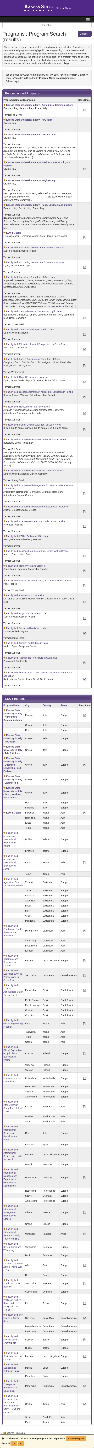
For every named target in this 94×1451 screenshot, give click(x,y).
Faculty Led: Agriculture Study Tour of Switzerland (31, 277)
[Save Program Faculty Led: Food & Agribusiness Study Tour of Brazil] (84, 365)
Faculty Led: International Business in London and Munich (35, 470)
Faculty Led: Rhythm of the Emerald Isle (26, 613)
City (27, 705)
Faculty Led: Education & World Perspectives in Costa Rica (36, 344)
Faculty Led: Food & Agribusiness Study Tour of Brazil (33, 359)
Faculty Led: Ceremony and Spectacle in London (30, 329)
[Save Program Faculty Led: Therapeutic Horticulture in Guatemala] (84, 662)
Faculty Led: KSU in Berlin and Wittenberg (27, 536)
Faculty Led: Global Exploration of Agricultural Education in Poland (39, 392)
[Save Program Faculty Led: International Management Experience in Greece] (84, 511)
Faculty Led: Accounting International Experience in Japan (35, 262)
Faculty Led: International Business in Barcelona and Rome (36, 439)
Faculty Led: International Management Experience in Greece (37, 506)
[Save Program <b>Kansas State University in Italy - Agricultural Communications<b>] (84, 110)
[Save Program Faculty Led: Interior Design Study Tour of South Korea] (84, 429)
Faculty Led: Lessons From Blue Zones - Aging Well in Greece (37, 551)
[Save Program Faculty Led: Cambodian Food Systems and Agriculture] (84, 318)
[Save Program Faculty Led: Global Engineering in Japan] (84, 382)
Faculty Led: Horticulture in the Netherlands (28, 406)
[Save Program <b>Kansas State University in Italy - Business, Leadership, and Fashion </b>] (84, 169)
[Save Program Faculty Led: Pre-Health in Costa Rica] (84, 602)
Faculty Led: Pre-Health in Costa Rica (25, 595)
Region (64, 705)
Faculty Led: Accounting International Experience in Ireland (35, 247)
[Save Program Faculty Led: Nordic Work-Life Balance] (84, 570)
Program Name (11, 705)
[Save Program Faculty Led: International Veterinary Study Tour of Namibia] (84, 526)
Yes (14, 1443)
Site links (47, 25)
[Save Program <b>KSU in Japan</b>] (84, 237)
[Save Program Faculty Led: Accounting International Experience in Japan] (84, 267)
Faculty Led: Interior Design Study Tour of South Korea (33, 424)
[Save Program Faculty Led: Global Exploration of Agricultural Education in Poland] (84, 396)
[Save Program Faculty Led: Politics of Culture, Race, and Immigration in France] (84, 585)
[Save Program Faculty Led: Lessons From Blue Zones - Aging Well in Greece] (84, 556)
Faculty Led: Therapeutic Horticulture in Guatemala (31, 658)
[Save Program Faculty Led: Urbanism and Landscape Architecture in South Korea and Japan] (84, 679)
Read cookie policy (76, 1439)
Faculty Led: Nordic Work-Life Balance (25, 566)
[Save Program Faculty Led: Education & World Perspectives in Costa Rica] (84, 349)
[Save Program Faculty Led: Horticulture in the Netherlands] (84, 413)
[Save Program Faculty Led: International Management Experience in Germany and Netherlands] (84, 493)
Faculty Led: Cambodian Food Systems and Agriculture (33, 311)
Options (84, 34)
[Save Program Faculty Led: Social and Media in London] (84, 633)
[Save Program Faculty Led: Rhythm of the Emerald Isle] (84, 618)
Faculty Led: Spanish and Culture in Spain (27, 643)
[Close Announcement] (89, 47)
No (21, 1443)
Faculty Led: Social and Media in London (26, 628)
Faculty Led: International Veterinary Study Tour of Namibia (35, 521)
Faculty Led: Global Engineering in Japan (27, 377)
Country (47, 705)
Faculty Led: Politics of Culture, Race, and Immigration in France (38, 580)
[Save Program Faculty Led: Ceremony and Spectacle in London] (84, 334)
